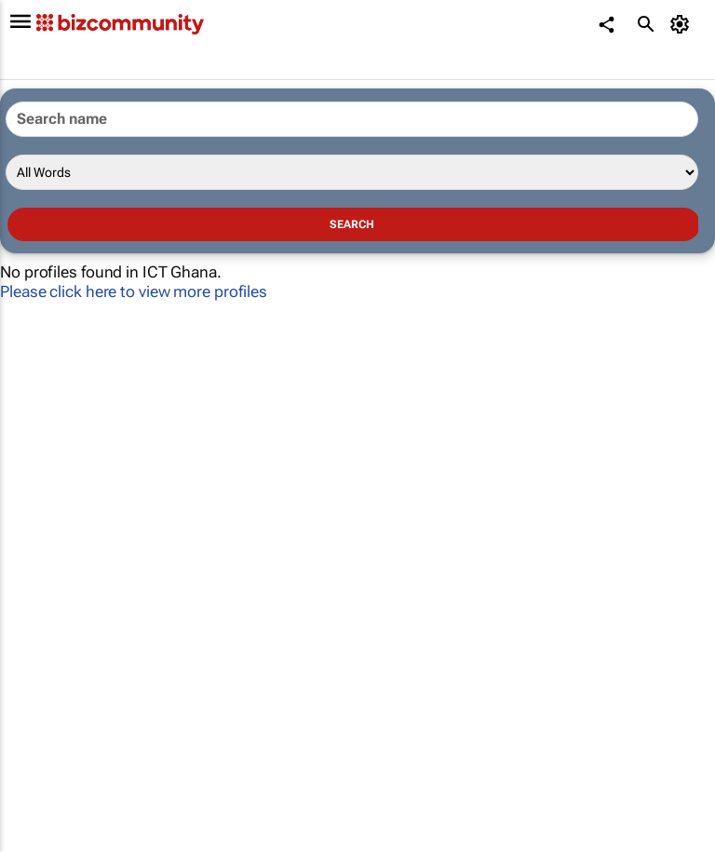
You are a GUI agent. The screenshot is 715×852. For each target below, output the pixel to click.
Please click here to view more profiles (133, 291)
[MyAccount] (682, 24)
